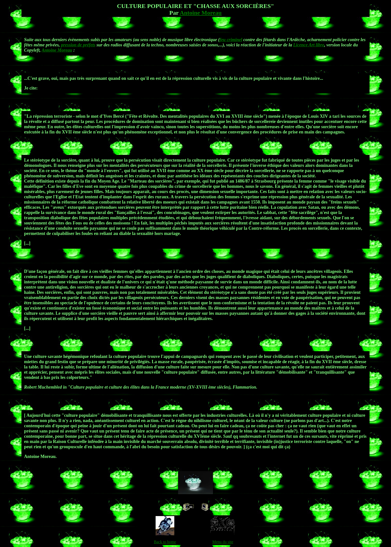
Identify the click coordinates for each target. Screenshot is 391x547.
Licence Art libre (308, 44)
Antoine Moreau (201, 12)
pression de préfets (78, 44)
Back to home (165, 542)
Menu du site (222, 542)
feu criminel (231, 39)
